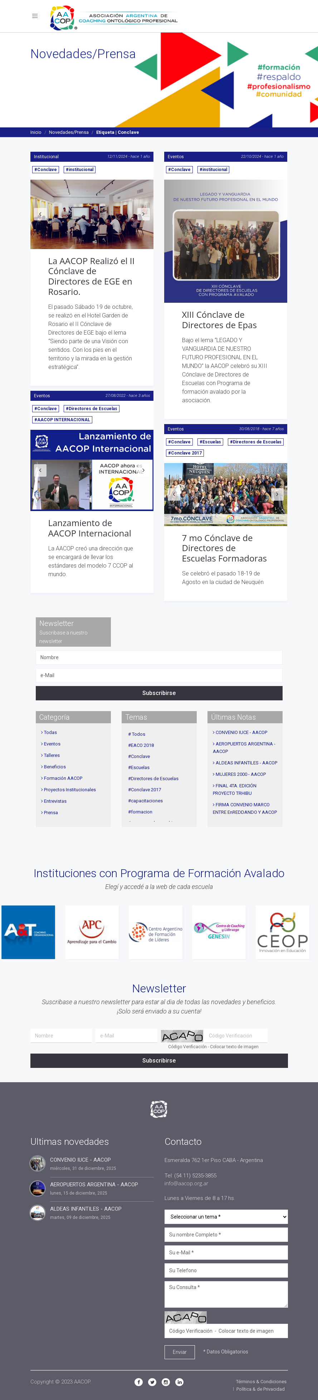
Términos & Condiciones (261, 1381)
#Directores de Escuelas (91, 408)
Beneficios (55, 766)
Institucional (46, 156)
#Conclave (45, 169)
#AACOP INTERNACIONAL (62, 419)
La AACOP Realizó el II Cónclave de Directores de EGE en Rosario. (91, 276)
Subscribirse (159, 693)
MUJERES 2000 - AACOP (241, 774)
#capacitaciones (145, 800)
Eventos (176, 156)
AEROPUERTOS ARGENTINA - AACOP (94, 1184)
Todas (50, 732)
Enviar (180, 1352)
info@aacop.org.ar (187, 1183)
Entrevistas (55, 801)
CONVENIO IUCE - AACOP (241, 732)
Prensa (51, 812)
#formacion (140, 812)
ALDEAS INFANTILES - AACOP (246, 762)
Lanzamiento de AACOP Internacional (89, 528)
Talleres (52, 755)
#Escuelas (210, 441)
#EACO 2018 (141, 745)
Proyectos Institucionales (70, 789)
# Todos (136, 734)
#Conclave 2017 (185, 453)
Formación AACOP (63, 778)
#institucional (79, 169)
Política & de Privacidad (260, 1389)
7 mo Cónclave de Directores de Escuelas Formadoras (224, 548)
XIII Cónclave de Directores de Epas (219, 319)
